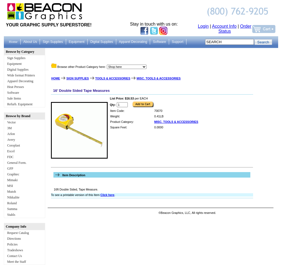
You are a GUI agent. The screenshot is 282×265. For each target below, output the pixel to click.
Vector (11, 122)
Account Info (224, 26)
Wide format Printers (21, 75)
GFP (10, 168)
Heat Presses (15, 87)
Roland (12, 203)
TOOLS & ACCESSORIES (112, 78)
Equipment (14, 64)
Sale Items (14, 98)
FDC (10, 157)
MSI (10, 186)
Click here (107, 195)
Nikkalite (13, 197)
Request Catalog (18, 233)
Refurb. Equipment (19, 104)
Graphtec (13, 174)
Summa (12, 209)
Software (13, 93)
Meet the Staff (16, 262)
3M (9, 128)
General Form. (16, 163)
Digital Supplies (18, 69)
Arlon (11, 134)
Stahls (11, 215)
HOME (55, 78)
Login (203, 26)
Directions (14, 239)
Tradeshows (15, 250)
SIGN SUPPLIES (77, 78)
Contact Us (14, 256)
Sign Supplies (16, 58)
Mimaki (12, 180)
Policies (12, 244)
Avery (11, 140)
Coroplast (13, 145)
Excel (11, 151)
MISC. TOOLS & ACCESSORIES (159, 78)
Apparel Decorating (20, 81)
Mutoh (11, 192)
